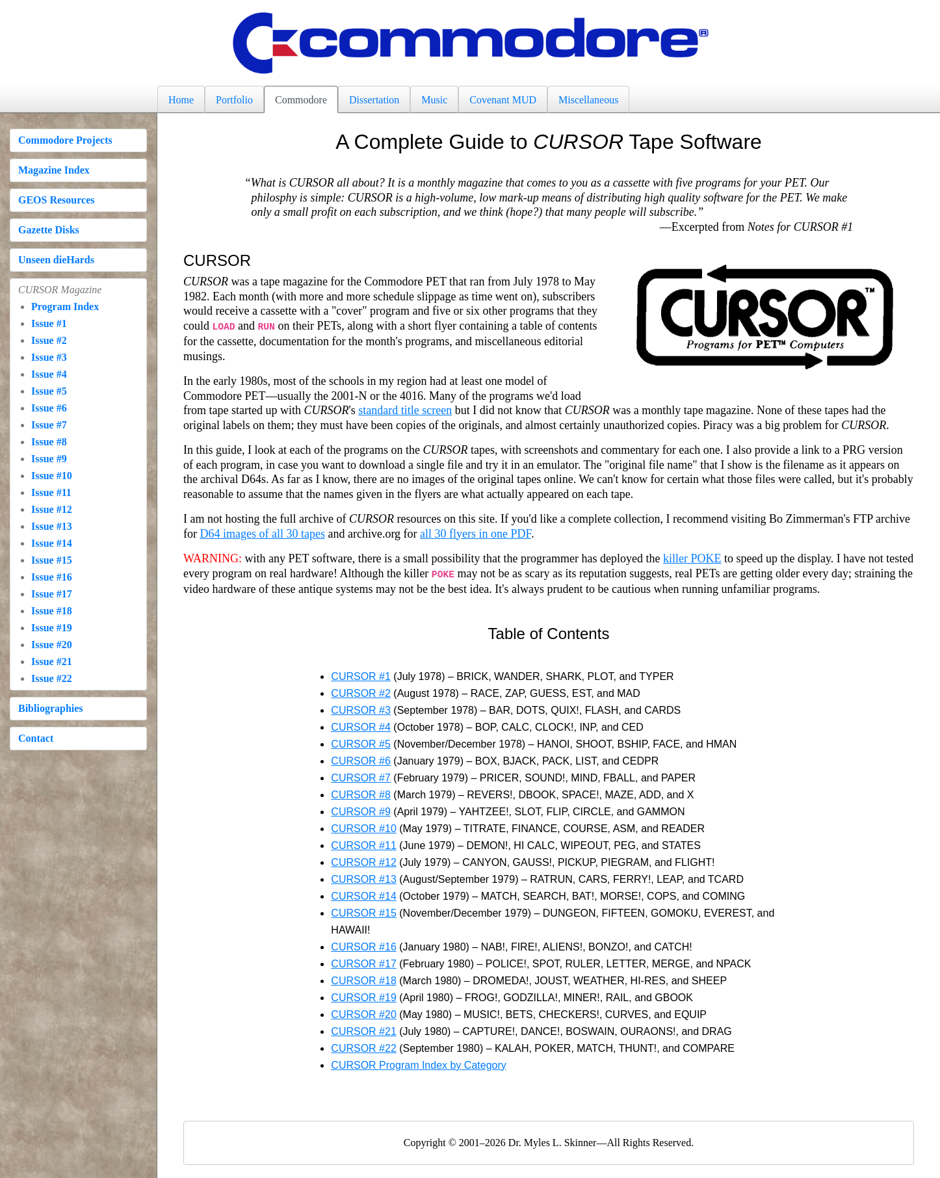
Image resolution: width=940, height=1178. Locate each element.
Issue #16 (51, 576)
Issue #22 (51, 678)
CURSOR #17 (363, 961)
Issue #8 (49, 441)
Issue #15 (51, 560)
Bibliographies (50, 708)
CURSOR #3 (361, 707)
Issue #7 (49, 424)
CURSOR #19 (363, 995)
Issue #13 (51, 526)
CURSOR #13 (363, 876)
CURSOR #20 (363, 1011)
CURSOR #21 (363, 1028)
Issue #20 (51, 644)
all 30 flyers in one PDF (475, 532)
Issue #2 (49, 340)
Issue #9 (49, 458)
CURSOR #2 (361, 690)
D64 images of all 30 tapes (262, 532)
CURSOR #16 (363, 944)
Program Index (65, 306)
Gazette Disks (48, 229)
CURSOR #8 (361, 792)
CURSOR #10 (363, 825)
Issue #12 (51, 509)
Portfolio (234, 99)
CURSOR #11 (363, 842)
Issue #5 (49, 391)
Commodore (301, 99)
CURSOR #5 (361, 741)
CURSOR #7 (361, 775)
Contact (35, 738)
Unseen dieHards (56, 259)
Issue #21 (51, 661)
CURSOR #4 (361, 724)
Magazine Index (54, 170)
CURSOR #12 (363, 859)
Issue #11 (51, 492)
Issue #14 (51, 543)
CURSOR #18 (363, 978)
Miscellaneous (588, 99)
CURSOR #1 (361, 673)
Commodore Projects (65, 140)
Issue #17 (51, 593)
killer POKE (692, 557)
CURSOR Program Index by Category (418, 1062)
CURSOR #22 (363, 1045)
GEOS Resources (56, 199)
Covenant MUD (502, 99)
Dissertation (374, 99)
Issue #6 (49, 407)
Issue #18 (51, 610)
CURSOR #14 (363, 893)
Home (181, 99)
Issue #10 (51, 475)
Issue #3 (49, 357)
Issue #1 (49, 323)
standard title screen (405, 408)
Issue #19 (51, 627)
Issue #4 (49, 374)
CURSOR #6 (361, 758)
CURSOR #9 (361, 809)
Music (434, 99)
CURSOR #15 (363, 910)
